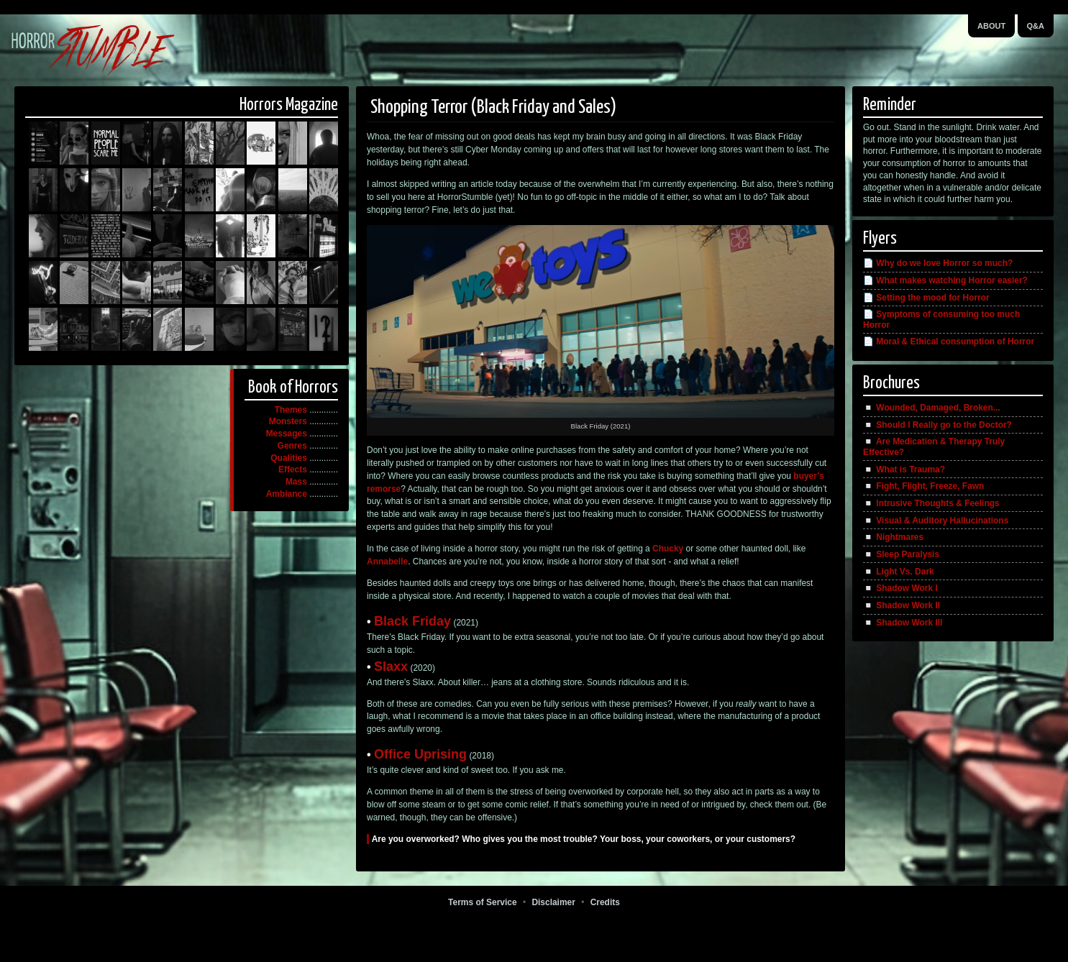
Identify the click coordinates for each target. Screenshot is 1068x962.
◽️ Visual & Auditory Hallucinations (935, 521)
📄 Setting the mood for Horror (926, 298)
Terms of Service (482, 902)
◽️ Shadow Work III (902, 623)
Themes (291, 410)
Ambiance (286, 494)
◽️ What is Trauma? (904, 469)
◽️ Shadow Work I (900, 588)
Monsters (288, 421)
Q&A (1035, 26)
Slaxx (391, 666)
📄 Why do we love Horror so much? (938, 263)
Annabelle (387, 561)
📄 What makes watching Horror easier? (945, 280)
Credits (605, 902)
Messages (286, 434)
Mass (296, 482)
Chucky (667, 549)
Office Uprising (420, 754)
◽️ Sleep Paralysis (901, 554)
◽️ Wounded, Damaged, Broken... (931, 408)
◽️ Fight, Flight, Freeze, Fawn (923, 486)
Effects (292, 469)
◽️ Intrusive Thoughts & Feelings (931, 503)
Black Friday (412, 621)
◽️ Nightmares (893, 537)
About (991, 26)
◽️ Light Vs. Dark (898, 572)
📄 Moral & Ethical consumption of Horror (948, 341)
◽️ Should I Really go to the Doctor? (937, 425)
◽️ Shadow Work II (901, 605)
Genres (292, 446)
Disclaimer (553, 902)
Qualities (288, 458)
